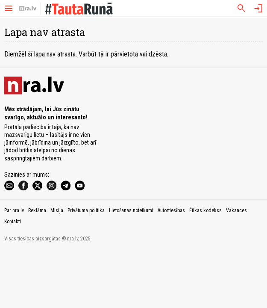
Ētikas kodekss (205, 210)
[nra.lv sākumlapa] (27, 8)
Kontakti (12, 222)
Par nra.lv (14, 210)
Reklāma (37, 210)
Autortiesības (171, 210)
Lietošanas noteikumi (131, 210)
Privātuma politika (86, 210)
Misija (56, 210)
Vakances (236, 210)
